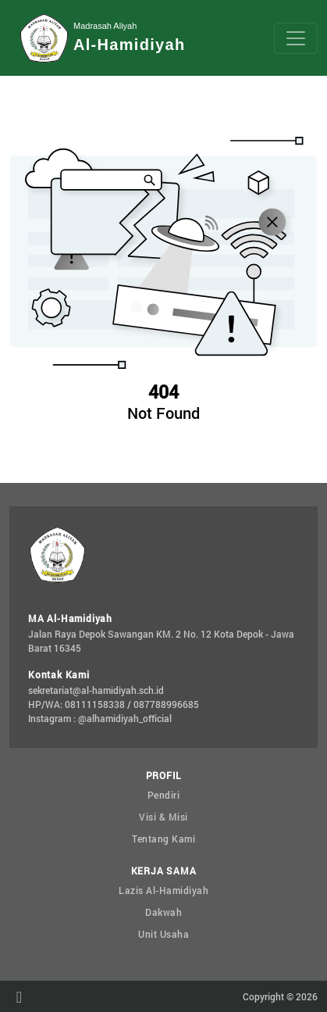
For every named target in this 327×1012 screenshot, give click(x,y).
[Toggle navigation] (296, 38)
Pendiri (164, 795)
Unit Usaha (163, 934)
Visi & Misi (163, 816)
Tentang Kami (163, 838)
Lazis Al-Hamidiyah (163, 890)
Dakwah (163, 912)
